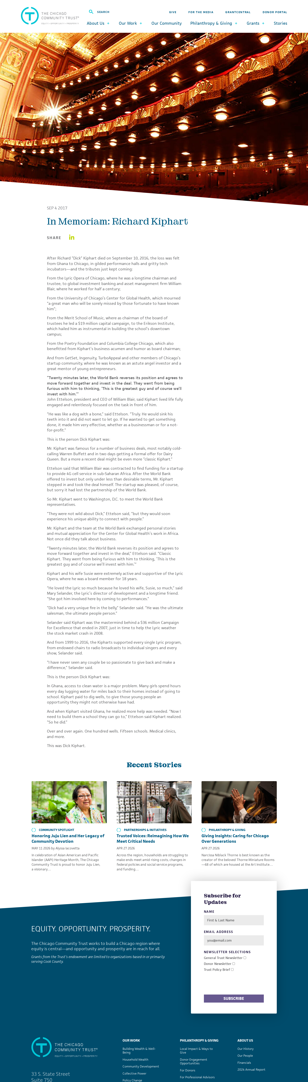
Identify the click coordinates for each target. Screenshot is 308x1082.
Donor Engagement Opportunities (193, 1061)
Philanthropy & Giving (224, 830)
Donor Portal (275, 12)
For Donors (187, 1070)
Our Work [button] (131, 23)
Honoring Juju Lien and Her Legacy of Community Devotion (68, 838)
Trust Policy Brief (217, 970)
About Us (245, 1040)
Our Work (131, 1040)
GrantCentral (237, 12)
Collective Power (134, 1073)
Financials (244, 1063)
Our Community (166, 23)
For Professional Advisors (197, 1077)
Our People (245, 1056)
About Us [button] (98, 23)
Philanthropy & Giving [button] (214, 23)
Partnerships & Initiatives (142, 830)
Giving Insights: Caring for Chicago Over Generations (235, 838)
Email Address (218, 932)
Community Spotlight (53, 830)
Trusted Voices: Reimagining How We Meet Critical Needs (153, 838)
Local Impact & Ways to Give (196, 1051)
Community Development (141, 1066)
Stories (280, 23)
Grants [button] (256, 23)
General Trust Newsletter (223, 958)
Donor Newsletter (217, 964)
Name (209, 912)
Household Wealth (135, 1059)
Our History (245, 1049)
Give (173, 12)
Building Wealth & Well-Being (139, 1051)
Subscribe (234, 998)
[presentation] (234, 983)
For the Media (200, 12)
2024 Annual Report (251, 1069)
